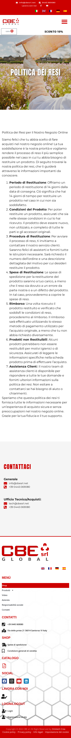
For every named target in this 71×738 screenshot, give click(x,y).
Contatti (6, 609)
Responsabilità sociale (12, 604)
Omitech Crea (58, 729)
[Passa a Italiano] (36, 10)
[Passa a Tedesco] (58, 10)
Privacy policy (24, 732)
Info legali (38, 732)
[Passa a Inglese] (43, 10)
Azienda (6, 600)
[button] (64, 21)
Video (4, 595)
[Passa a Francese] (51, 10)
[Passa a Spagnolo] (65, 10)
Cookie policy (9, 732)
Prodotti (7, 590)
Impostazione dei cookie (57, 732)
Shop (4, 585)
